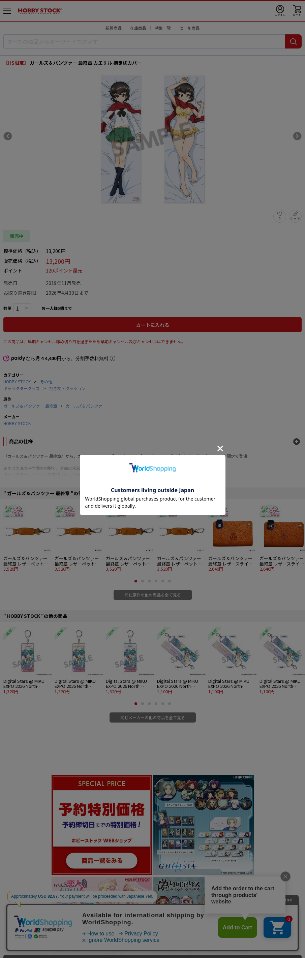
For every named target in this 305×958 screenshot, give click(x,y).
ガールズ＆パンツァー (86, 406)
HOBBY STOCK (17, 381)
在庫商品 (138, 28)
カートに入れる (152, 324)
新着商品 (113, 28)
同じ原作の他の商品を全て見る (152, 595)
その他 (46, 381)
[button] (135, 581)
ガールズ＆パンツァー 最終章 (30, 406)
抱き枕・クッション (67, 388)
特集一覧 (163, 28)
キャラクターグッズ (21, 388)
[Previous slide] (7, 136)
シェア (295, 218)
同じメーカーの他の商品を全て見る (152, 717)
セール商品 (189, 28)
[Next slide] (297, 136)
